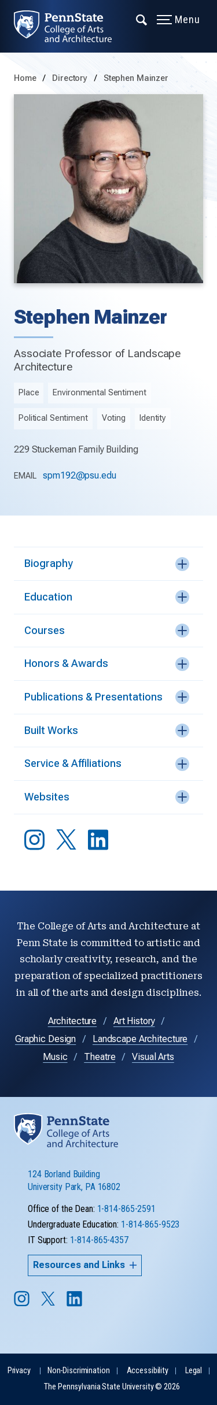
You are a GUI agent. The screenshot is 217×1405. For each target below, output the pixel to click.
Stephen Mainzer (136, 78)
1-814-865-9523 (150, 1224)
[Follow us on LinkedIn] (75, 1304)
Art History (134, 1020)
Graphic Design (45, 1038)
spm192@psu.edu (79, 475)
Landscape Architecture (140, 1038)
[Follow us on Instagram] (23, 1304)
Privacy (19, 1371)
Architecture (72, 1020)
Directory (71, 78)
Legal (193, 1371)
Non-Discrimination (78, 1371)
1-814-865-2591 (126, 1208)
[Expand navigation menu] (142, 19)
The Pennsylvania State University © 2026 (111, 1387)
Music (55, 1056)
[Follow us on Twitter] (49, 1302)
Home (25, 78)
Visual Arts (153, 1056)
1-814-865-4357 (99, 1240)
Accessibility (147, 1371)
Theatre (99, 1056)
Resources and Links (85, 1264)
